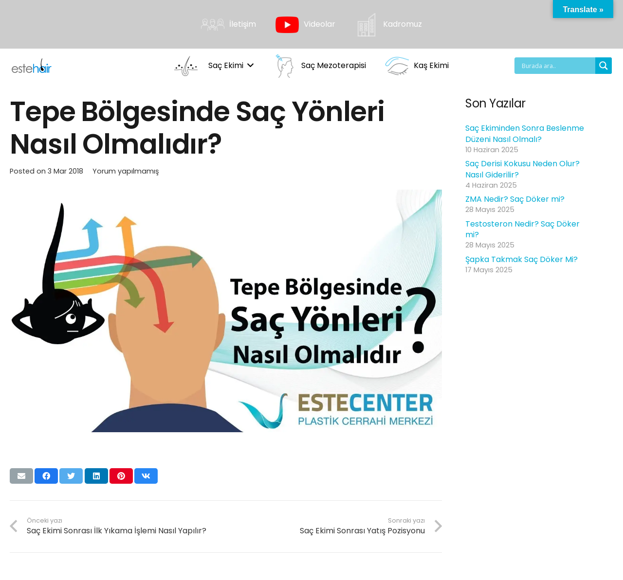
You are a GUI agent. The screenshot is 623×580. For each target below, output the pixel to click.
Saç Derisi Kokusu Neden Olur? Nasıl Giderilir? (522, 169)
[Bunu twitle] (71, 476)
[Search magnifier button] (603, 65)
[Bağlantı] (32, 65)
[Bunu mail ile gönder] (21, 476)
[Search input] (557, 65)
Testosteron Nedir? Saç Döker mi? (522, 229)
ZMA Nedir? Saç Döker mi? (515, 199)
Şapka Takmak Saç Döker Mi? (521, 259)
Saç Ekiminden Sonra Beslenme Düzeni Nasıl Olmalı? (524, 133)
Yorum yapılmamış (125, 171)
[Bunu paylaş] (46, 476)
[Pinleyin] (121, 476)
